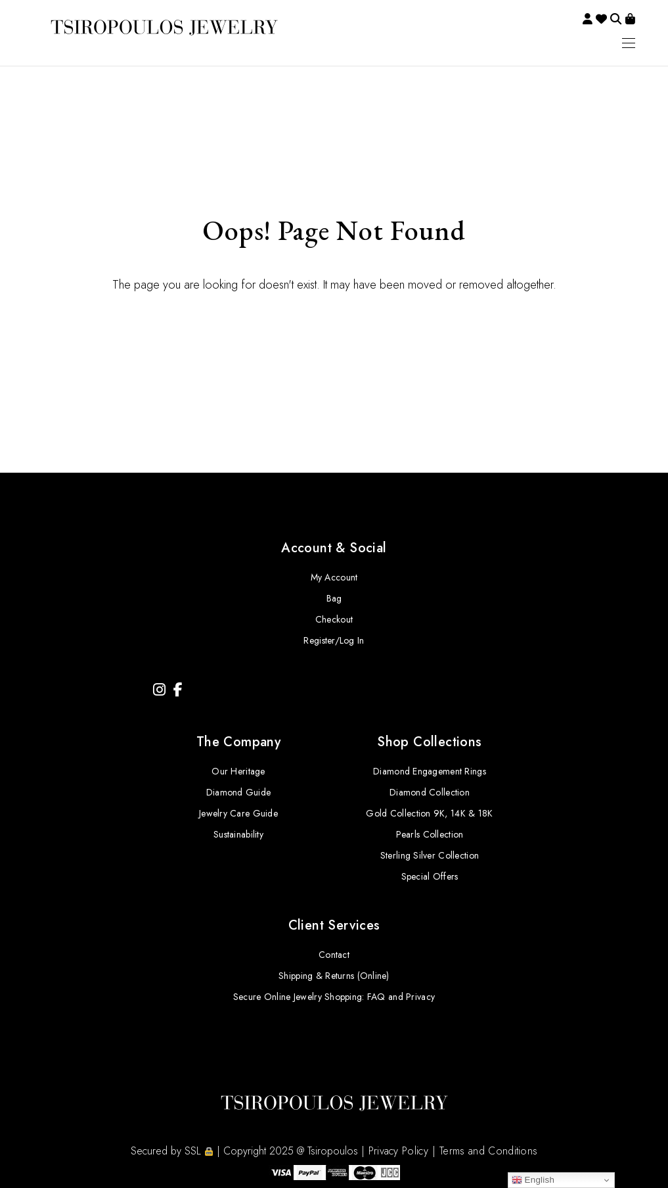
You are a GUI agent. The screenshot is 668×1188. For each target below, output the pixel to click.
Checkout (334, 619)
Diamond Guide (238, 792)
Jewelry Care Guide (238, 813)
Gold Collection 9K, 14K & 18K (429, 813)
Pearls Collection (430, 834)
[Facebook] (178, 690)
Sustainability (238, 834)
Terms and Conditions (488, 1150)
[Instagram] (159, 690)
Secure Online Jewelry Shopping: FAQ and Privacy (334, 996)
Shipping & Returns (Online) (334, 975)
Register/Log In (333, 640)
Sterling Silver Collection (429, 855)
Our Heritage (238, 771)
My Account (334, 577)
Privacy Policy (398, 1150)
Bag (334, 598)
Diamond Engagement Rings (429, 771)
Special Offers (429, 876)
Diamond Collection (430, 792)
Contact (334, 954)
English (533, 1180)
